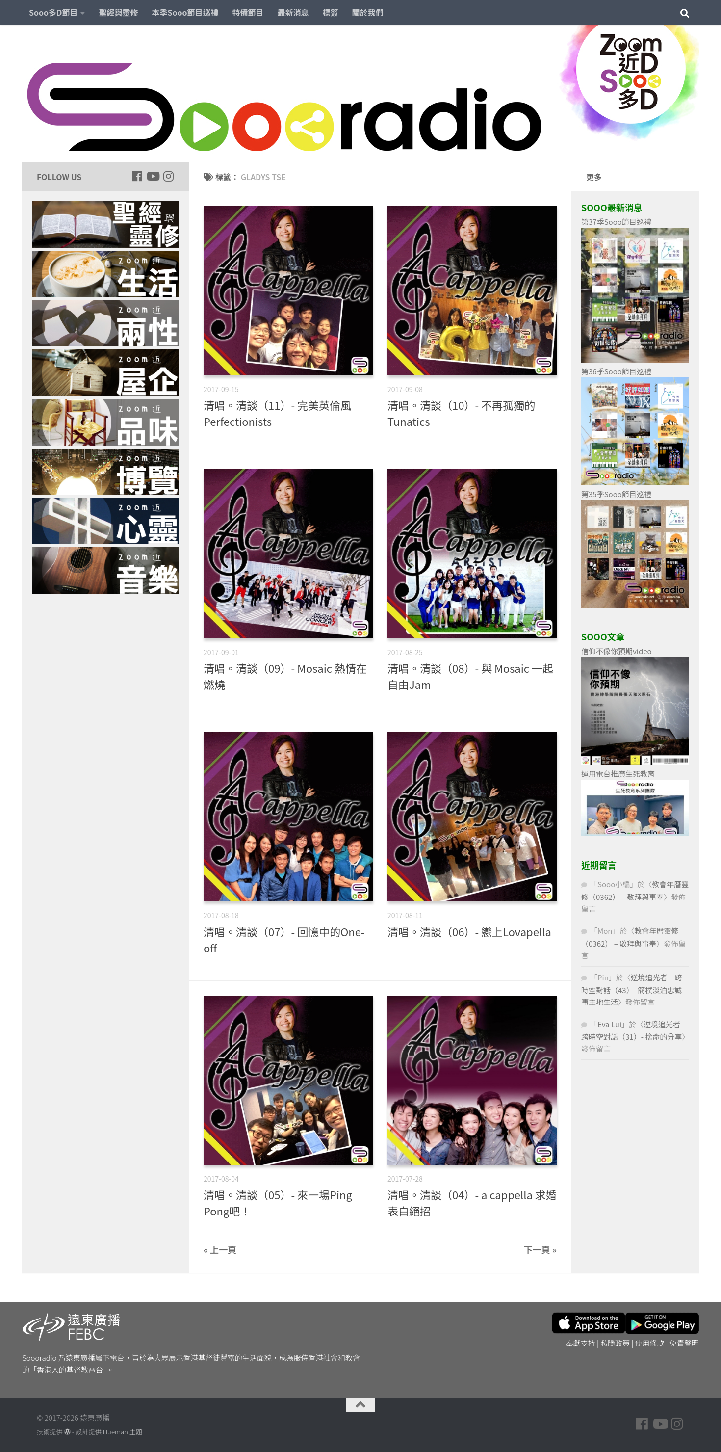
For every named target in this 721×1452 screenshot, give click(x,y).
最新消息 (293, 12)
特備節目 (248, 12)
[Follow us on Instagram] (168, 176)
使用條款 (650, 1343)
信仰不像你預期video (616, 651)
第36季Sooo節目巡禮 (616, 371)
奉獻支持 (580, 1343)
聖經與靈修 (118, 12)
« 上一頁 (220, 1249)
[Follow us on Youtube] (152, 176)
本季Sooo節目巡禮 (185, 12)
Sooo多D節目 (53, 12)
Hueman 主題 (122, 1431)
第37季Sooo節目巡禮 (616, 221)
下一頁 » (540, 1249)
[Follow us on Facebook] (137, 176)
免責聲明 (684, 1343)
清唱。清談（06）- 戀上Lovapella (469, 931)
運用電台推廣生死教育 (618, 773)
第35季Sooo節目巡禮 (616, 494)
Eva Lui (609, 1024)
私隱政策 (615, 1343)
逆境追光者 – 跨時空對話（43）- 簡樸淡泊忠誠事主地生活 (631, 989)
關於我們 (368, 12)
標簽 (330, 12)
